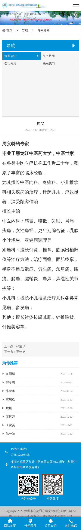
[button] (37, 21)
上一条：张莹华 (14, 346)
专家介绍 (44, 30)
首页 (9, 30)
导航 (25, 30)
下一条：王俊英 (14, 351)
